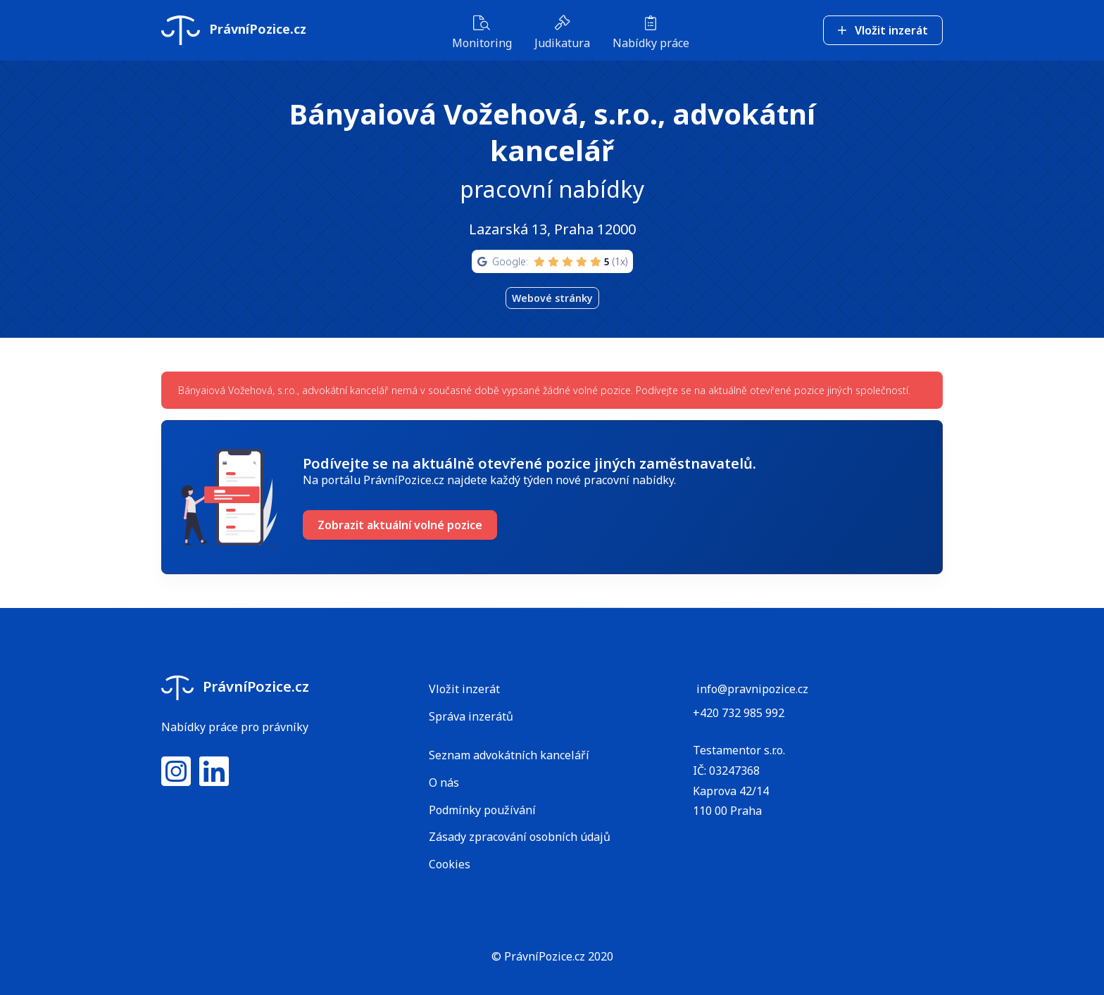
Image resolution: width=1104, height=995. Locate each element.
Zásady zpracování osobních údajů (519, 836)
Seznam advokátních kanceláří (509, 755)
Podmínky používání (482, 810)
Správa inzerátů (471, 716)
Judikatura (562, 32)
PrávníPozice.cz (233, 29)
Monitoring (482, 32)
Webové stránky (552, 298)
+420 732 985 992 (738, 713)
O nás (444, 782)
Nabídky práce (651, 32)
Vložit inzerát (883, 29)
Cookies (449, 864)
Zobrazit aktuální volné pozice (400, 525)
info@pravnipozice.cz (752, 689)
